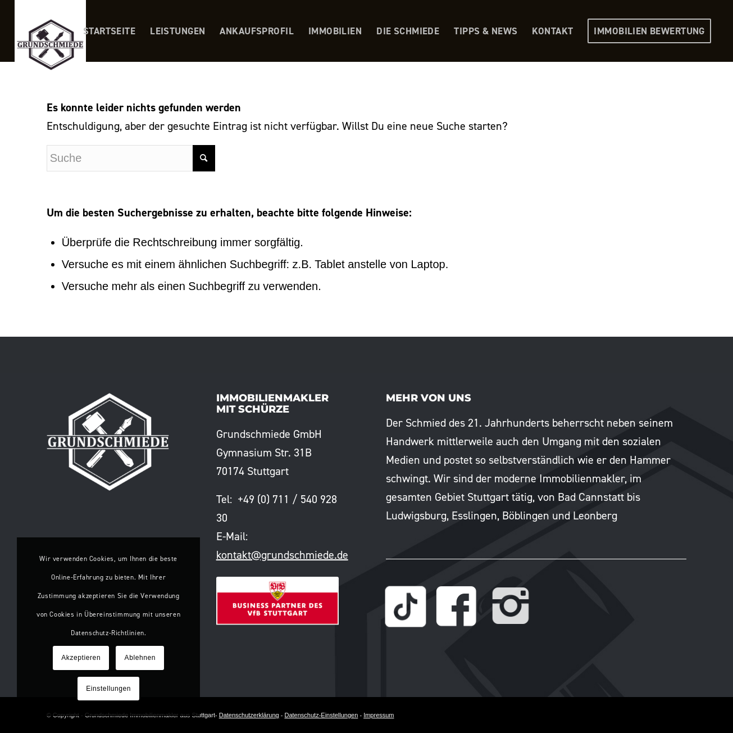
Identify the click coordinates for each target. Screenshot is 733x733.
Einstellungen (108, 689)
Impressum (378, 715)
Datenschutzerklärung (249, 715)
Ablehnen (140, 658)
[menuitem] (109, 31)
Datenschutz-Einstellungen (321, 715)
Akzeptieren (81, 658)
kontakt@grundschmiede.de (282, 555)
